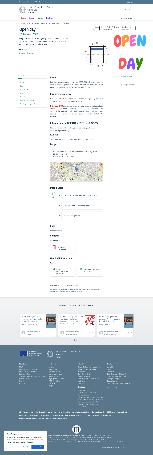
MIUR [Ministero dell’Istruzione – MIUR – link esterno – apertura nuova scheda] (21, 367)
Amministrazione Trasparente (46, 412)
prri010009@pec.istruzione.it (102, 438)
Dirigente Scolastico (55, 369)
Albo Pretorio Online (26, 412)
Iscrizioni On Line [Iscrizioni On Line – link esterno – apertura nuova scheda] (24, 378)
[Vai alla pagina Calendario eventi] (39, 23)
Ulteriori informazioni (27, 100)
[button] (32, 76)
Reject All (25, 447)
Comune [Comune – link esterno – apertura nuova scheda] (22, 383)
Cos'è (22, 82)
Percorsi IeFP (82, 406)
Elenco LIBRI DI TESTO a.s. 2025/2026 (90, 399)
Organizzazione (53, 376)
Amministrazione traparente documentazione (74, 412)
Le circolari (110, 371)
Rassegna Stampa (113, 378)
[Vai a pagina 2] (76, 340)
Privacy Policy (45, 415)
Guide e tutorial (112, 381)
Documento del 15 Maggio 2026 (88, 404)
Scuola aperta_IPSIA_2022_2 (63, 270)
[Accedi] (129, 2)
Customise (13, 447)
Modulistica (81, 381)
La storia (51, 367)
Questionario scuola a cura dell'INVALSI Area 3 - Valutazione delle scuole (43, 418)
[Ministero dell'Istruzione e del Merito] (30, 2)
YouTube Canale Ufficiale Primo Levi (100, 415)
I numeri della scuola (55, 374)
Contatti (23, 97)
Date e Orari (24, 89)
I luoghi (51, 385)
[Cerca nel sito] (128, 10)
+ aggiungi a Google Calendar (125, 76)
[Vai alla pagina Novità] (29, 23)
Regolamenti (53, 383)
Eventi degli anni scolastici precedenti (119, 383)
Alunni (23, 53)
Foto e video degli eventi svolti (117, 376)
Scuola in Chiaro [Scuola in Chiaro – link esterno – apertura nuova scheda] (24, 374)
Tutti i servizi (82, 383)
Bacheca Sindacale (84, 376)
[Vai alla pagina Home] (23, 23)
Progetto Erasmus (83, 395)
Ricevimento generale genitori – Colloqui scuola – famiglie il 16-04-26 (32, 319)
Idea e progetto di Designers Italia (113, 447)
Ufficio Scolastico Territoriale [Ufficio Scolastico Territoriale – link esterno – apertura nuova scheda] (28, 371)
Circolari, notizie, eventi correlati (30, 104)
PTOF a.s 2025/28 (54, 381)
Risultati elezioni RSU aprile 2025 (89, 378)
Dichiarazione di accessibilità (117, 412)
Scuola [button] (23, 18)
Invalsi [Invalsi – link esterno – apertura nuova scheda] (21, 381)
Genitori (31, 53)
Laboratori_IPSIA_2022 (92, 269)
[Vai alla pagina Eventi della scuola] (54, 23)
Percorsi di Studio (54, 371)
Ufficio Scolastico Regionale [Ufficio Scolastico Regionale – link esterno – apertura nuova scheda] (28, 369)
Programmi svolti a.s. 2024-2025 (88, 402)
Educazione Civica (83, 390)
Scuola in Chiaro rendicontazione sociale (32, 376)
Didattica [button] (49, 18)
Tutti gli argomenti (126, 18)
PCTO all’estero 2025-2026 (87, 392)
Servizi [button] (31, 18)
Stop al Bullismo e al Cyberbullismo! (89, 367)
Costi (22, 93)
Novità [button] (40, 18)
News (109, 369)
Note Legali (23, 415)
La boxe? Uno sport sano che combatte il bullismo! (71, 317)
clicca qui (66, 130)
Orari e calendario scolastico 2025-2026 (91, 397)
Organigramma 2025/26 (56, 378)
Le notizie (110, 367)
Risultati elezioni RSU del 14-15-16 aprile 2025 (69, 415)
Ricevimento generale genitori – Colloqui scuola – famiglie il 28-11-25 (110, 319)
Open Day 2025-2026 (85, 374)
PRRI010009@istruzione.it (83, 438)
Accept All (38, 447)
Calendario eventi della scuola (116, 374)
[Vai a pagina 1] (74, 340)
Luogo (22, 86)
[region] (25, 441)
